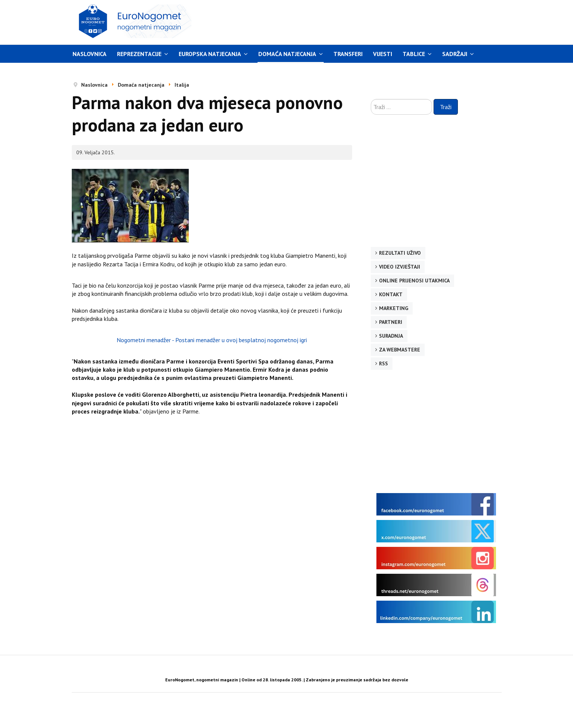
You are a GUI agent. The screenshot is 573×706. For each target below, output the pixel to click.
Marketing (393, 308)
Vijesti (382, 54)
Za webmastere (399, 349)
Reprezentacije (139, 54)
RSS (383, 363)
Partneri (390, 322)
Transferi (348, 54)
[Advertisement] (357, 21)
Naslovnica (90, 54)
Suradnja (391, 335)
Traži (446, 107)
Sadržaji (454, 54)
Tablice (414, 54)
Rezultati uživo (400, 253)
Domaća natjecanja (287, 54)
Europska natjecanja (210, 54)
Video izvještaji (399, 266)
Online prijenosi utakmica (414, 280)
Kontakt (391, 294)
